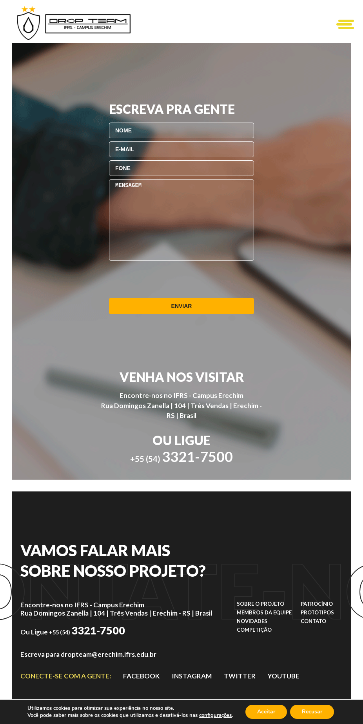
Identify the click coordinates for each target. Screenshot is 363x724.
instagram (192, 676)
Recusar (312, 711)
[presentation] (168, 279)
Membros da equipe (264, 612)
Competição (254, 630)
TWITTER (240, 676)
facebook (141, 676)
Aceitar (266, 711)
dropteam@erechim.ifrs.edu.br (108, 654)
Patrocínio (317, 604)
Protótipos (317, 612)
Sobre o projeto (260, 604)
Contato (313, 621)
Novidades (252, 621)
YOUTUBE (283, 676)
